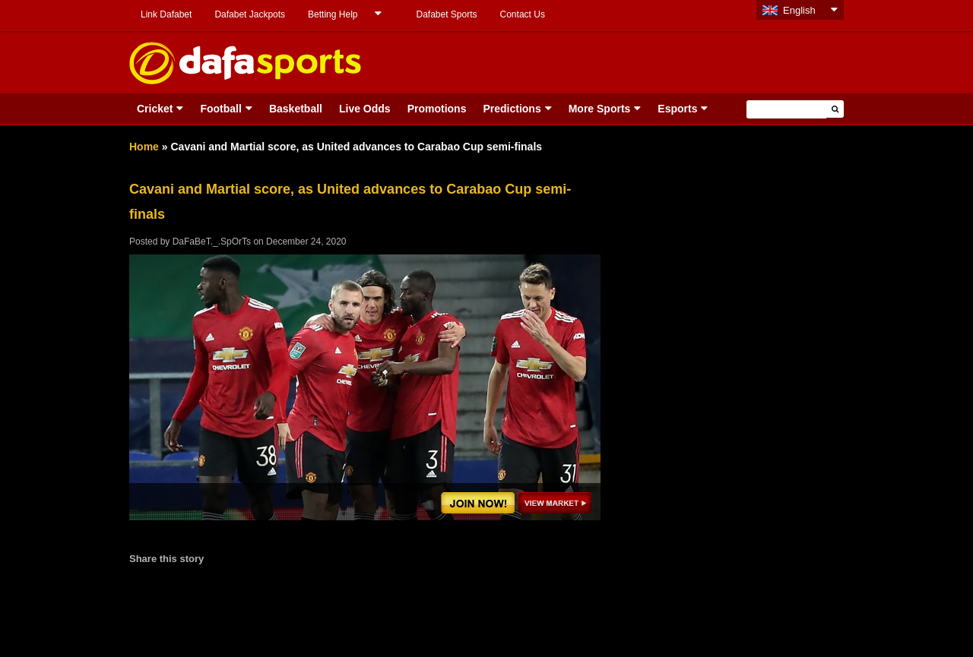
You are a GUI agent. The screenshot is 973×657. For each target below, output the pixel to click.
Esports (677, 109)
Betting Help (332, 14)
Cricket (155, 109)
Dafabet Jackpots (249, 14)
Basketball (295, 109)
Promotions (437, 109)
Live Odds (365, 109)
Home (144, 147)
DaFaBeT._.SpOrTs (212, 241)
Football (220, 109)
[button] (835, 109)
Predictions (511, 109)
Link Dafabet (166, 14)
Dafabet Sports (446, 14)
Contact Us (522, 14)
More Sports (600, 109)
